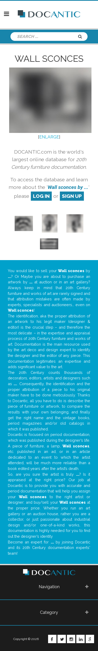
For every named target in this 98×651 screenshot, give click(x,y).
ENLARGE (49, 136)
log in (41, 196)
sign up (72, 196)
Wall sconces (49, 58)
